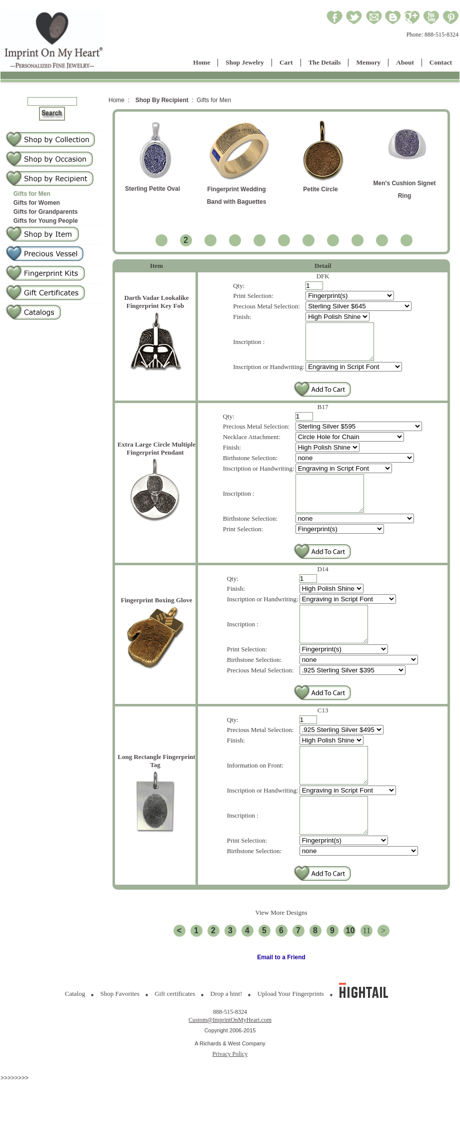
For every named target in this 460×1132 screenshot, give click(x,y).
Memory (368, 62)
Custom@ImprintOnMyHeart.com (230, 1057)
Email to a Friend (281, 994)
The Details (324, 62)
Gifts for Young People (46, 220)
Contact (441, 62)
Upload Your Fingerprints (291, 1031)
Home (201, 62)
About (405, 62)
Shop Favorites (120, 1031)
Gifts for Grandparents (46, 211)
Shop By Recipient (162, 100)
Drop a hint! (226, 1031)
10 (350, 968)
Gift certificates (174, 1031)
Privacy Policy (230, 1091)
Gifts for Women (37, 202)
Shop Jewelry (245, 62)
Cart (286, 62)
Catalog (75, 1031)
